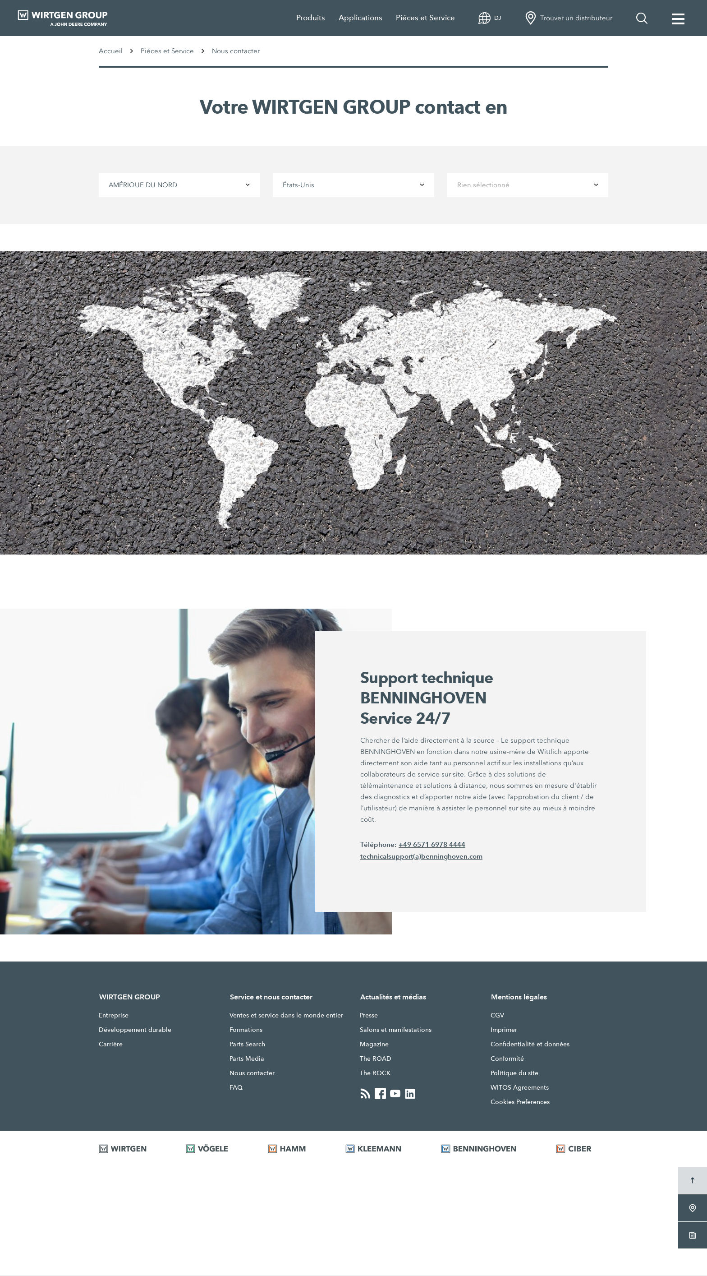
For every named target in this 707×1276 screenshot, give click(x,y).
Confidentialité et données (530, 1044)
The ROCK (375, 1073)
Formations (246, 1030)
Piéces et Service (425, 18)
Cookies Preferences (520, 1102)
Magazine (374, 1044)
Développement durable (135, 1030)
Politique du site (514, 1073)
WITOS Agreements (520, 1088)
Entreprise (114, 1016)
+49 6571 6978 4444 (432, 844)
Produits (310, 18)
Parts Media (247, 1059)
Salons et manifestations (396, 1030)
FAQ (236, 1088)
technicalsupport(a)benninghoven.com (421, 856)
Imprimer (504, 1030)
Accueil (111, 51)
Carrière (111, 1044)
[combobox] (179, 185)
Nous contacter (252, 1073)
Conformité (507, 1059)
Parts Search (247, 1044)
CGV (497, 1016)
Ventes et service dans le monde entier (286, 1016)
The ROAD (375, 1059)
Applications (360, 18)
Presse (369, 1016)
